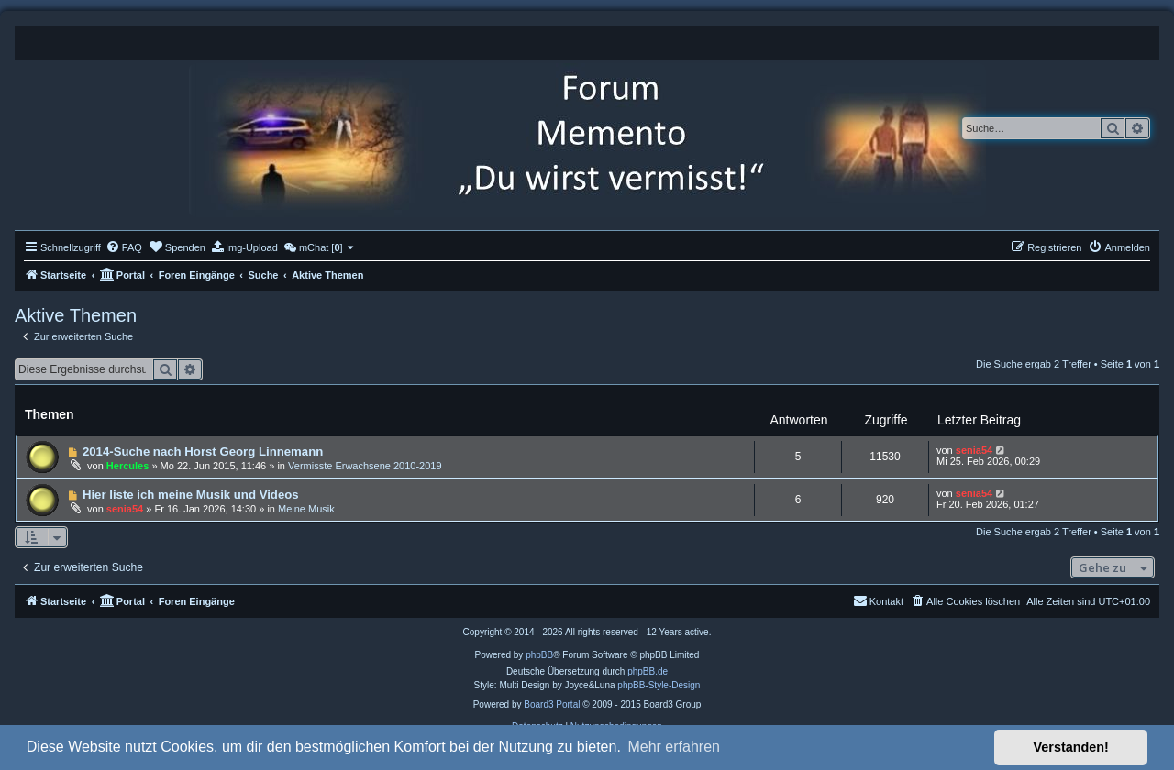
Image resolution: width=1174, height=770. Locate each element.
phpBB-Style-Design (658, 685)
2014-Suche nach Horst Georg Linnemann (203, 451)
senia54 (974, 450)
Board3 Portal (552, 704)
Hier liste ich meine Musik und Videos (191, 494)
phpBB (539, 655)
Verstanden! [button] (1071, 747)
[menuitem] (123, 247)
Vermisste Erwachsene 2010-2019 (365, 465)
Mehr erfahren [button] (673, 746)
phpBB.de (647, 671)
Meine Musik (306, 508)
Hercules (127, 465)
